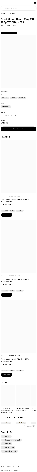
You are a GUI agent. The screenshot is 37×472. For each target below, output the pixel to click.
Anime (3, 13)
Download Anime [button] (17, 129)
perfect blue (8, 447)
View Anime (7, 215)
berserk (6, 443)
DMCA (9, 467)
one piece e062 (9, 451)
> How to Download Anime (9, 33)
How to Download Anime (21, 467)
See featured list (29, 426)
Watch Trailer (8, 115)
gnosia (6, 436)
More (11, 13)
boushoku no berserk (11, 440)
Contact (3, 467)
